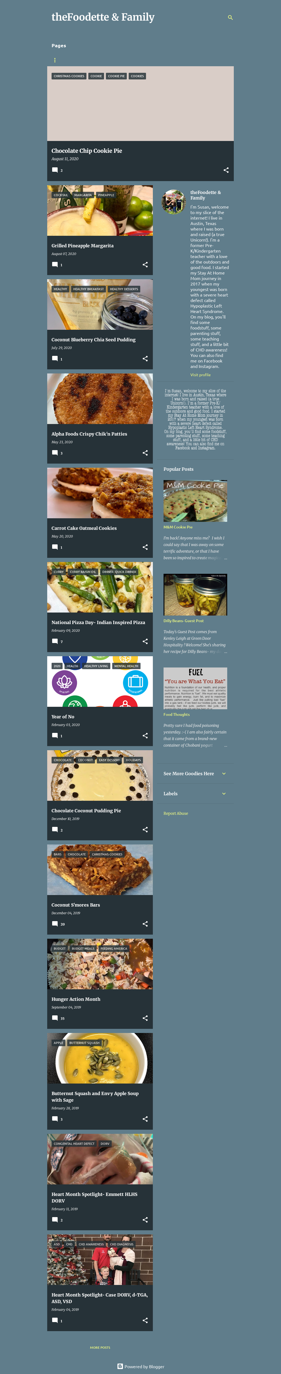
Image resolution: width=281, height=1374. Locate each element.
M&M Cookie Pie (178, 527)
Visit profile (200, 374)
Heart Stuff (120, 60)
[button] (226, 170)
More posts (100, 1347)
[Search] (230, 17)
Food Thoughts (177, 714)
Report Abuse (176, 813)
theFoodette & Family (205, 195)
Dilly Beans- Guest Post (184, 620)
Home (56, 60)
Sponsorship (85, 60)
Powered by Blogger (140, 1366)
